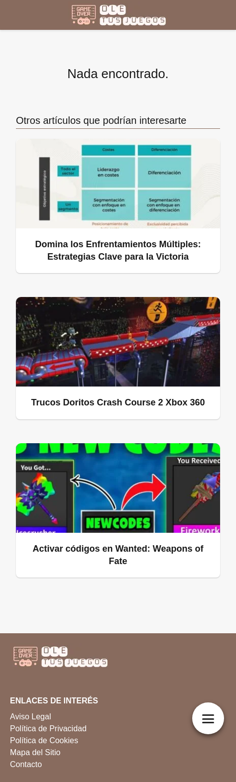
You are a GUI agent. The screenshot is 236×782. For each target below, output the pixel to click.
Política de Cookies (44, 740)
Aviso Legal (30, 716)
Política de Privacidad (48, 728)
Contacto (26, 764)
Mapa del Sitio (35, 752)
